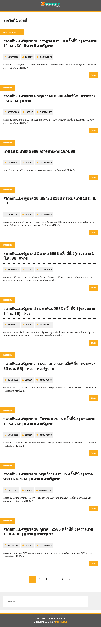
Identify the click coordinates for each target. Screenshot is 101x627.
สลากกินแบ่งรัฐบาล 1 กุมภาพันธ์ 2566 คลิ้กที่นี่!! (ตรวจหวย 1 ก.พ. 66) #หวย (49, 311)
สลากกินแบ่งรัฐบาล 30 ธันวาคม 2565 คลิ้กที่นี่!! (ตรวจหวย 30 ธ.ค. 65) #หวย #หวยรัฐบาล (49, 366)
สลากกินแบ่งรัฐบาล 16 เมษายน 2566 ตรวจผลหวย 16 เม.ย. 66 (49, 201)
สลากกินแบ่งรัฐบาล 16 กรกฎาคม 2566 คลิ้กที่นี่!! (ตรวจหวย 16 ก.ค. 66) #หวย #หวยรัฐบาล (50, 44)
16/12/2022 (12, 435)
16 (61, 579)
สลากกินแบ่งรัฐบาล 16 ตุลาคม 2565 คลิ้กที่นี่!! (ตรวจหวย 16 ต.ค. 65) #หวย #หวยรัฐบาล (48, 532)
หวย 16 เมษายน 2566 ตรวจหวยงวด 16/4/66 (39, 151)
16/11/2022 (12, 490)
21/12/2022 (12, 380)
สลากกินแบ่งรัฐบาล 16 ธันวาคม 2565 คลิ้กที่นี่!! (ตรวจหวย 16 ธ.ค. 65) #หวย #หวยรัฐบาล (49, 421)
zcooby (29, 57)
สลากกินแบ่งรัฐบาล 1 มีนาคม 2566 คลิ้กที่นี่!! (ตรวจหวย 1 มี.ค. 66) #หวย (48, 256)
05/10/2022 (13, 545)
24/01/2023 (13, 324)
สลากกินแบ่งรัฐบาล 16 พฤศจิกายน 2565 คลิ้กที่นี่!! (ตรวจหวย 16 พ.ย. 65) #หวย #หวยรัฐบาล (48, 477)
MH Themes (61, 622)
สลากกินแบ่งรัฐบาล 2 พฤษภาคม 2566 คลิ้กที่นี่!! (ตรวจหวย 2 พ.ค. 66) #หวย (49, 99)
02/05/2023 (13, 112)
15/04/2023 (13, 162)
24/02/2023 (13, 269)
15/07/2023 (13, 57)
